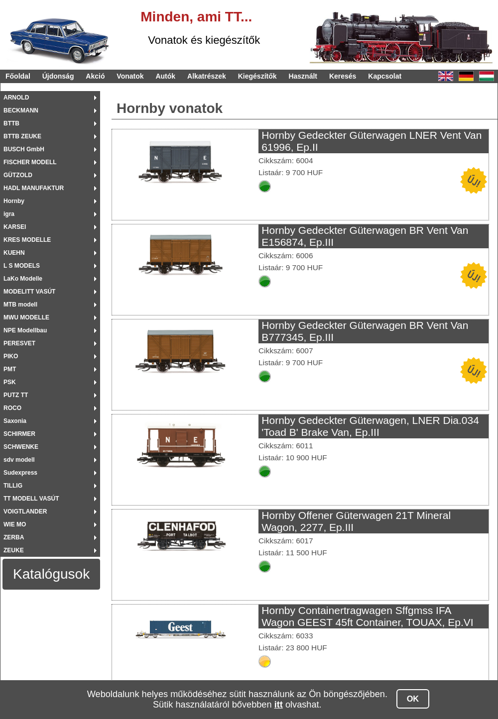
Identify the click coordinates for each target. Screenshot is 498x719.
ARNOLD (16, 97)
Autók (165, 76)
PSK (9, 382)
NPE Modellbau (25, 330)
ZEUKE (13, 550)
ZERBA (13, 537)
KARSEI (14, 226)
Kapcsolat (384, 76)
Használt (302, 76)
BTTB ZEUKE (22, 136)
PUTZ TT (15, 395)
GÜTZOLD (17, 175)
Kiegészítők (257, 76)
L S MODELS (21, 265)
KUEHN (14, 252)
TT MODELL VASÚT (31, 498)
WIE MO (14, 524)
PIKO (10, 356)
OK (413, 698)
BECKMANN (20, 110)
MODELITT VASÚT (29, 291)
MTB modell (20, 304)
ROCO (12, 408)
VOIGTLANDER (25, 511)
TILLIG (12, 485)
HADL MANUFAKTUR (33, 188)
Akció (95, 76)
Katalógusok (51, 574)
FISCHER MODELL (30, 162)
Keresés (343, 76)
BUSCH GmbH (23, 149)
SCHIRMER (19, 433)
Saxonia (14, 420)
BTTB (11, 123)
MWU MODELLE (26, 317)
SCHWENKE (20, 446)
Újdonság (58, 76)
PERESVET (19, 343)
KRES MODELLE (27, 239)
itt (278, 705)
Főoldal (17, 76)
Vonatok (130, 76)
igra (8, 213)
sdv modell (19, 459)
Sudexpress (20, 472)
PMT (9, 369)
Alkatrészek (206, 76)
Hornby (13, 201)
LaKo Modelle (22, 278)
